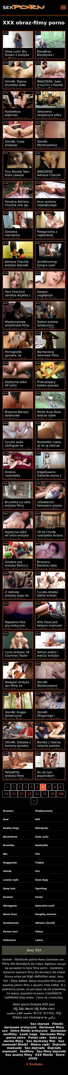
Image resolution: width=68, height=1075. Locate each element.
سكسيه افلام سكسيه (19, 1013)
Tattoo (39, 931)
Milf (37, 819)
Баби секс (47, 1008)
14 (37, 794)
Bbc (5, 854)
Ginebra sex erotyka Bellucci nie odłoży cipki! (16, 565)
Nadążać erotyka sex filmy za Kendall (17, 685)
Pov (37, 871)
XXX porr (48, 1004)
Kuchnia (8, 897)
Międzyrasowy (44, 811)
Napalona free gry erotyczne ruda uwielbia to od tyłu (16, 627)
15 (44, 794)
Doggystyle (10, 862)
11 (14, 794)
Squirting (41, 888)
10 (6, 794)
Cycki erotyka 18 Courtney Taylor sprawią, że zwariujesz (17, 657)
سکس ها (49, 1017)
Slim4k (7, 871)
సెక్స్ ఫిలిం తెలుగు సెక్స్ (26, 1008)
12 (21, 794)
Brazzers (8, 811)
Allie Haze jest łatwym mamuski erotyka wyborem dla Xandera (50, 627)
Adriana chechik (45, 923)
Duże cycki (41, 837)
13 (29, 794)
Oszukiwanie (10, 923)
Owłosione (9, 940)
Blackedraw (10, 837)
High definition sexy (41, 976)
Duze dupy (41, 880)
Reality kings (11, 828)
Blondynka (41, 828)
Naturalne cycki (45, 906)
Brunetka (8, 845)
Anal (6, 819)
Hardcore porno (26, 959)
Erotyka (36, 1004)
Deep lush (9, 888)
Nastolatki (41, 845)
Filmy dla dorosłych (16, 964)
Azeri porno (21, 1004)
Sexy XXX (34, 950)
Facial (38, 897)
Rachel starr (10, 931)
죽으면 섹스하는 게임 (47, 1013)
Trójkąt (39, 862)
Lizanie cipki (10, 880)
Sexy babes (19, 981)
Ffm (37, 854)
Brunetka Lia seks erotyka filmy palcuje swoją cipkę (18, 507)
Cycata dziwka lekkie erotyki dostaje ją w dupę (50, 595)
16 (52, 794)
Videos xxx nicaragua (28, 1017)
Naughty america (45, 914)
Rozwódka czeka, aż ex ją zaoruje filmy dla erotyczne (49, 447)
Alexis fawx (10, 914)
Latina (39, 940)
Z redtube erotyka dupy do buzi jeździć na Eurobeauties (16, 597)
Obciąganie (10, 906)
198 (61, 794)
